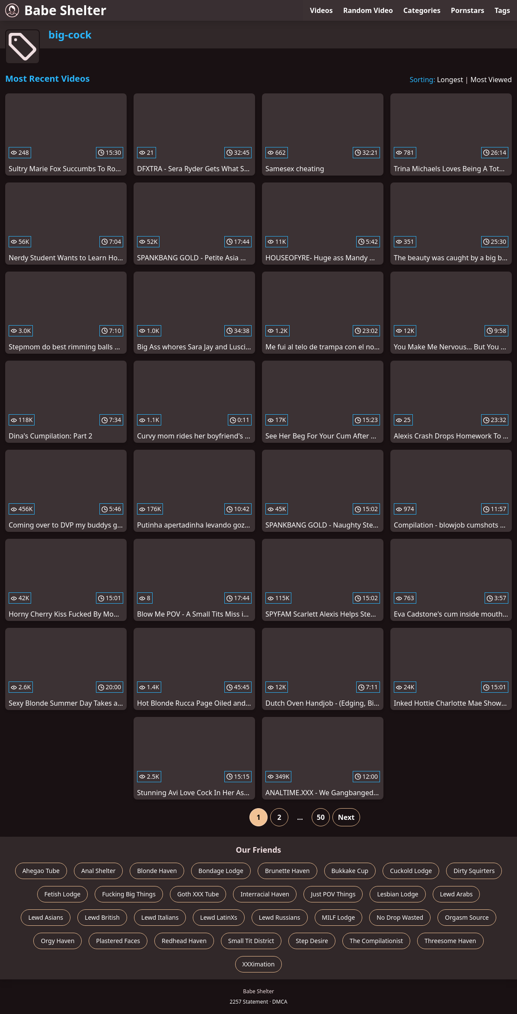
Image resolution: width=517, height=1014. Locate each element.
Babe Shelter (55, 10)
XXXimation (259, 964)
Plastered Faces (118, 941)
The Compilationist (376, 941)
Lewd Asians (45, 917)
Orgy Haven (57, 941)
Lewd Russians (279, 917)
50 (321, 817)
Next (346, 817)
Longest (450, 79)
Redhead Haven (184, 941)
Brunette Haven (287, 871)
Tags (502, 10)
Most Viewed (491, 79)
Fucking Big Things (129, 894)
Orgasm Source (466, 917)
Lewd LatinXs (218, 917)
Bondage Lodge (220, 871)
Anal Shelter (98, 871)
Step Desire (312, 941)
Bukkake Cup (350, 871)
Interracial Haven (264, 894)
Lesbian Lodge (397, 894)
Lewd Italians (160, 917)
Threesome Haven (450, 941)
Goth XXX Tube (198, 894)
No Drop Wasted (400, 917)
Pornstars (467, 10)
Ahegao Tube (41, 871)
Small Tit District (251, 941)
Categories (421, 10)
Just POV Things (333, 894)
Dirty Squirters (474, 871)
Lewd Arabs (456, 894)
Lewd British (102, 917)
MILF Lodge (338, 917)
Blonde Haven (157, 871)
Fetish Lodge (63, 894)
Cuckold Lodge (411, 871)
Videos (321, 10)
